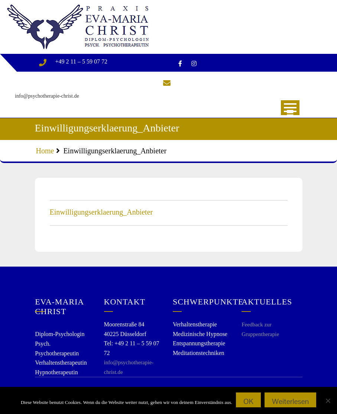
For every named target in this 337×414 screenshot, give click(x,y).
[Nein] (327, 400)
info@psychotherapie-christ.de (47, 96)
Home (45, 151)
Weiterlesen (290, 401)
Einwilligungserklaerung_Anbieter (101, 212)
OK (248, 401)
